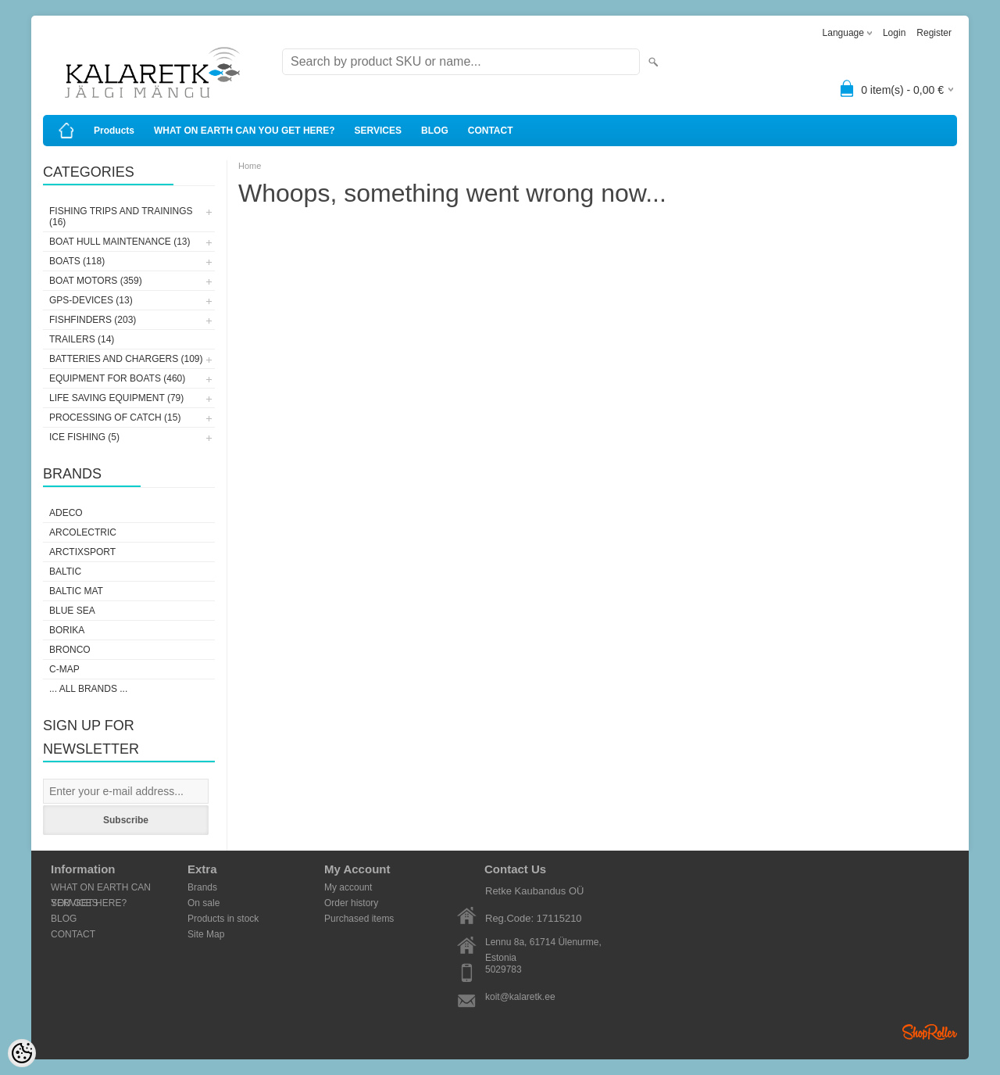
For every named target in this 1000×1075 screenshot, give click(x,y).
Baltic (65, 571)
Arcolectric (82, 532)
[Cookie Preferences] (22, 1053)
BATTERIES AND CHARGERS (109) (126, 358)
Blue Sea (72, 610)
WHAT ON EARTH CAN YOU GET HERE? (244, 130)
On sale (204, 903)
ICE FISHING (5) (84, 437)
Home (249, 165)
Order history (351, 903)
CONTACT (490, 130)
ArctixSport (82, 551)
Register (934, 32)
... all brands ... (88, 688)
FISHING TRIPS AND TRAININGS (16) (121, 217)
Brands (202, 887)
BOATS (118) (77, 261)
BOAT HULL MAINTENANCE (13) (119, 241)
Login (894, 32)
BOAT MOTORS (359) (95, 280)
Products (114, 130)
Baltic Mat (76, 591)
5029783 (503, 969)
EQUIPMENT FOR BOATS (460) (117, 378)
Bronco (70, 649)
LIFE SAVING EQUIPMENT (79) (116, 397)
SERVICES (378, 130)
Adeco (66, 512)
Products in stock (223, 918)
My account (348, 887)
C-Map (64, 669)
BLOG (434, 130)
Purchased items (359, 918)
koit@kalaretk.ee (520, 996)
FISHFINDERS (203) (92, 319)
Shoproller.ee (929, 1032)
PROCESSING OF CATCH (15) (114, 417)
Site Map (206, 934)
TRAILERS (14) (81, 339)
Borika (66, 630)
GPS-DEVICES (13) (91, 300)
